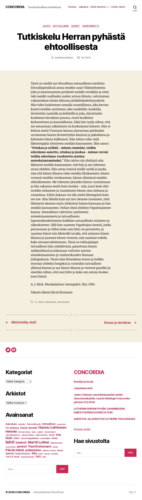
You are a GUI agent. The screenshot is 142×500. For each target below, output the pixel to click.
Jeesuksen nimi (83, 388)
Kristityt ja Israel (83, 381)
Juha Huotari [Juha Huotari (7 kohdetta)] (50, 432)
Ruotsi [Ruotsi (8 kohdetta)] (60, 450)
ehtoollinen (51, 302)
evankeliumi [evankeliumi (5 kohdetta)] (61, 424)
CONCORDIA (15, 7)
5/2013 (46, 26)
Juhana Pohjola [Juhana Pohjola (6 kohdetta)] (27, 435)
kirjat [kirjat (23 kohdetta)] (9, 438)
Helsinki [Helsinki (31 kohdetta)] (11, 431)
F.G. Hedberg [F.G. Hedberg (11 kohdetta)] (12, 428)
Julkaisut (83, 6)
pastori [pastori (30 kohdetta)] (22, 446)
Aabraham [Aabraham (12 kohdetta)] (11, 424)
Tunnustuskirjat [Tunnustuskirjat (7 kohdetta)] (27, 457)
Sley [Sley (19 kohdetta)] (34, 453)
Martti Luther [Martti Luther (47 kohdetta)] (38, 442)
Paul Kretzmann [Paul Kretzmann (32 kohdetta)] (39, 446)
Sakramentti (91, 26)
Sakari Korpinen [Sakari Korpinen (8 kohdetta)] (22, 454)
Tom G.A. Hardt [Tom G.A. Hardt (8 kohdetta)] (12, 457)
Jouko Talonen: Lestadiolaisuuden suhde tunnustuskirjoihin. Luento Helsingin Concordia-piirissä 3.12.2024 (102, 398)
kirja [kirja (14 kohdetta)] (58, 434)
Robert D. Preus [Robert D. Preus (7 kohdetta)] (49, 450)
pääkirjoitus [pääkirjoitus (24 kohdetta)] (33, 450)
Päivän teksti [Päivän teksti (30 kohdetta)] (15, 450)
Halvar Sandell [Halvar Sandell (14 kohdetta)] (28, 427)
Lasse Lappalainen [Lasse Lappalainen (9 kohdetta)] (30, 438)
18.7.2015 (86, 57)
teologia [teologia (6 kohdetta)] (54, 454)
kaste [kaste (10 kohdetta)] (52, 435)
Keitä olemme (98, 6)
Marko (70, 57)
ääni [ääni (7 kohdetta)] (44, 457)
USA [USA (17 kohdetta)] (38, 456)
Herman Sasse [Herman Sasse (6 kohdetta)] (24, 432)
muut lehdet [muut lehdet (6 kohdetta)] (11, 447)
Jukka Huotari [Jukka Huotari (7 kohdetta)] (41, 435)
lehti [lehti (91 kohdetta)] (10, 442)
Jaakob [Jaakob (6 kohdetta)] (40, 432)
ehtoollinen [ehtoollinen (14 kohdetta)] (48, 424)
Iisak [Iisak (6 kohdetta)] (34, 432)
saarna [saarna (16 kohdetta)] (10, 453)
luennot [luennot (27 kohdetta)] (21, 442)
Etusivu (72, 6)
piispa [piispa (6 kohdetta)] (55, 447)
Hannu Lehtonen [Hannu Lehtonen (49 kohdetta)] (52, 427)
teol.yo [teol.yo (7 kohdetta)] (47, 454)
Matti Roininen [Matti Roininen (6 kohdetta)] (56, 443)
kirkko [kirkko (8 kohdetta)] (16, 438)
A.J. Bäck (39, 302)
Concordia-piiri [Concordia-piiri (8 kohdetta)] (34, 424)
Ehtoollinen (61, 26)
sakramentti (64, 302)
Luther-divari (118, 6)
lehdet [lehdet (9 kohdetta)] (55, 438)
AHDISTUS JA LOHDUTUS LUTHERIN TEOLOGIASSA (104, 418)
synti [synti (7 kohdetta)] (40, 454)
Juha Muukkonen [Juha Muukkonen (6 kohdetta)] (13, 435)
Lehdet (76, 26)
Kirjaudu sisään (82, 429)
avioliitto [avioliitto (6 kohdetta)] (21, 424)
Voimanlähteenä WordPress (49, 492)
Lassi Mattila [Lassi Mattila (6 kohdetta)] (45, 438)
